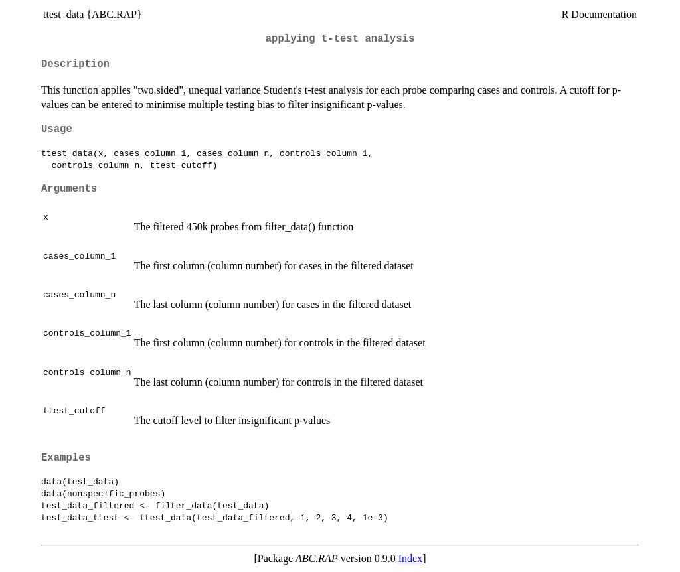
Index (410, 558)
